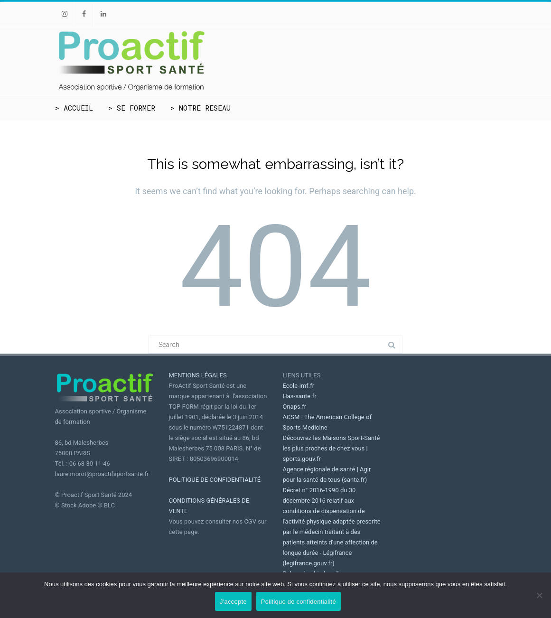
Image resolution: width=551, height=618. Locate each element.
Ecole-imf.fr (299, 385)
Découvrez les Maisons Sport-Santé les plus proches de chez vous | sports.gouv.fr (331, 448)
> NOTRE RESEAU (200, 107)
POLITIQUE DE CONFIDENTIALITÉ (215, 479)
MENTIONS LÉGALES (198, 375)
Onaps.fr (295, 406)
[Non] (539, 595)
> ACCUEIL (74, 107)
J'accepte (233, 601)
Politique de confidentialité (298, 601)
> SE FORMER (131, 107)
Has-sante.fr (300, 396)
